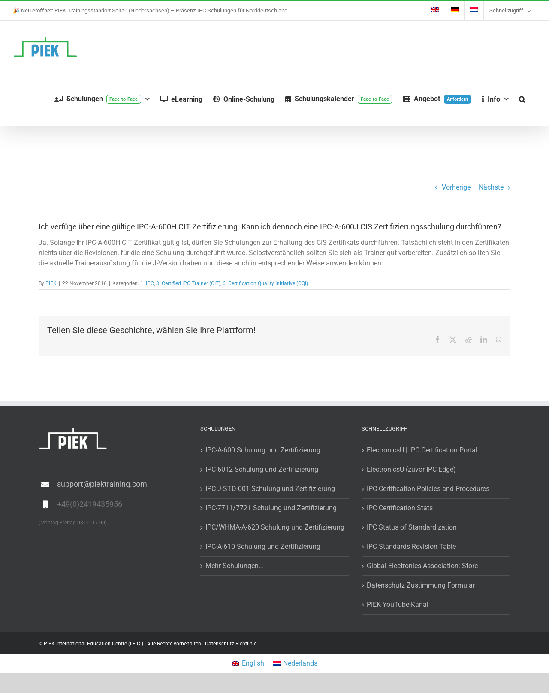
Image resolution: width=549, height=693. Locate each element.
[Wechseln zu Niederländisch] (474, 10)
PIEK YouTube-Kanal (397, 604)
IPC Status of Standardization (412, 527)
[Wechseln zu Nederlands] (295, 664)
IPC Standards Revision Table (411, 546)
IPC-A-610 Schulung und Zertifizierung (262, 546)
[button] (522, 99)
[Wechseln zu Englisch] (435, 10)
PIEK (51, 283)
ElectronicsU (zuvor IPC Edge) (411, 469)
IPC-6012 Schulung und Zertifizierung (261, 469)
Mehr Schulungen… (234, 566)
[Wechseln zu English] (247, 664)
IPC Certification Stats (400, 508)
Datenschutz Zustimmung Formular (421, 585)
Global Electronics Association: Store (422, 566)
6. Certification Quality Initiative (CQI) (265, 283)
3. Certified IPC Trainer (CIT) (188, 283)
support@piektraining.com (102, 483)
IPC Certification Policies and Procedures (428, 489)
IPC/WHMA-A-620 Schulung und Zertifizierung (274, 527)
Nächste (491, 187)
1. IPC (147, 283)
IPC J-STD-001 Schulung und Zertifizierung (270, 489)
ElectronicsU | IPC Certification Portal (422, 450)
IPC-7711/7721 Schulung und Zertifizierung (271, 508)
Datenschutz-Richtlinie (230, 644)
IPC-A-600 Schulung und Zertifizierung (262, 450)
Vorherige (456, 187)
